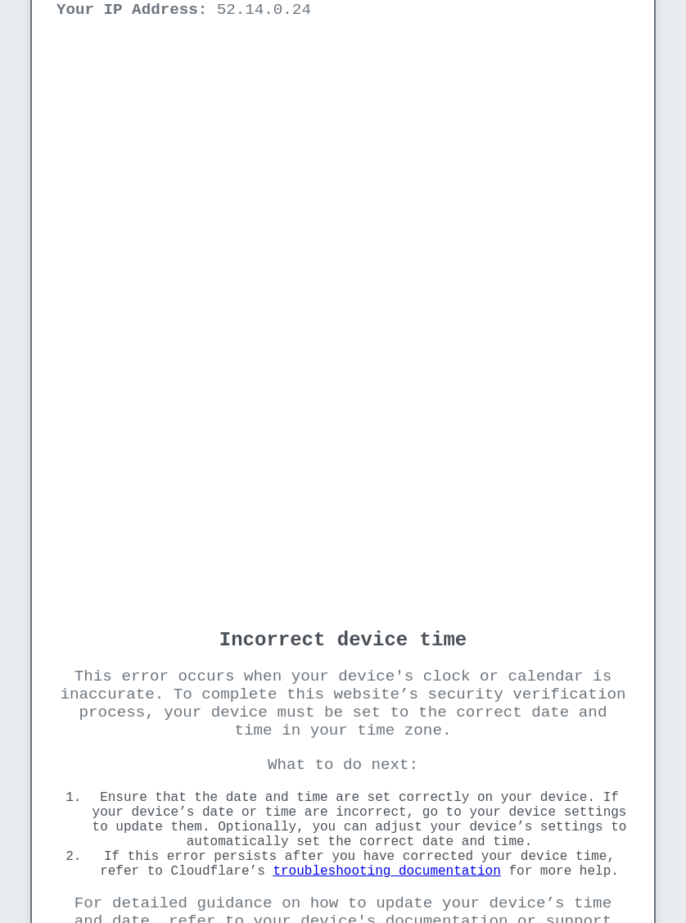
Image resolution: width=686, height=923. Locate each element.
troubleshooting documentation (386, 871)
